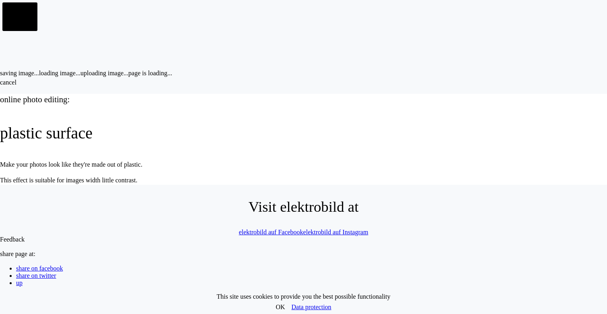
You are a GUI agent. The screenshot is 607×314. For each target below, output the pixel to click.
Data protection (311, 307)
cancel (8, 82)
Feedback (12, 239)
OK (280, 307)
